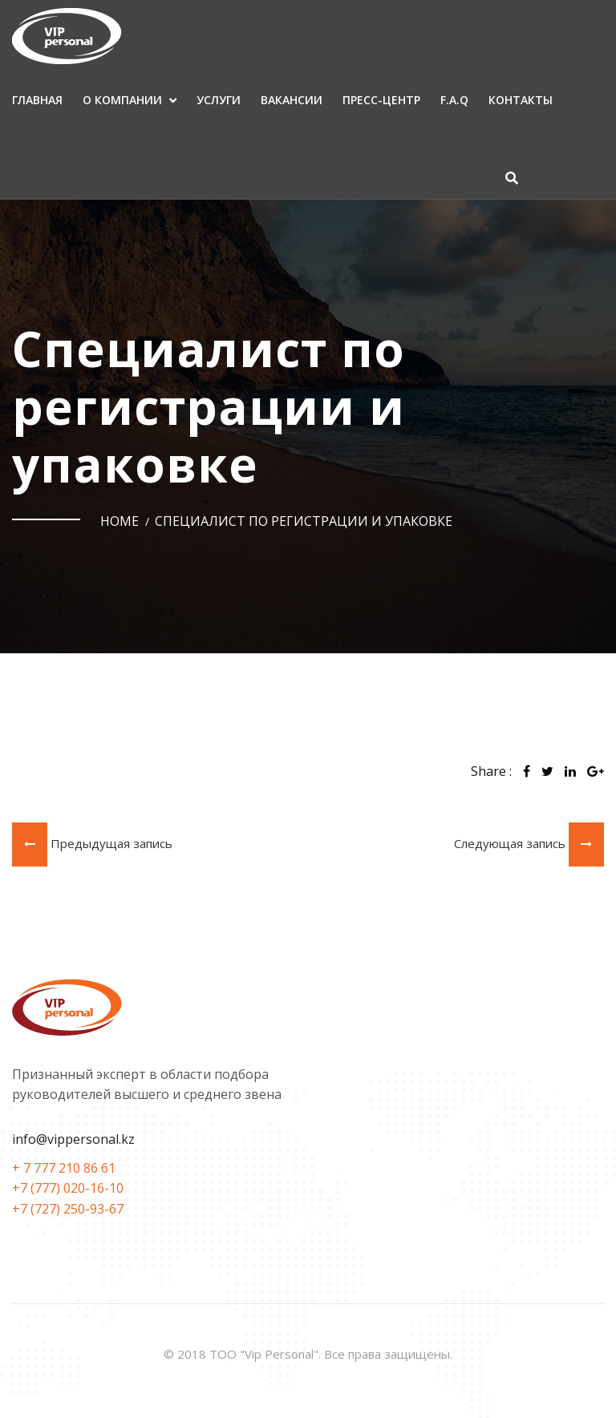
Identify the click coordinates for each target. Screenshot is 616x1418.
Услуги (219, 99)
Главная (37, 99)
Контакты (520, 99)
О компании (122, 99)
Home (119, 521)
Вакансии (291, 99)
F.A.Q (454, 99)
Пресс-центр (381, 99)
